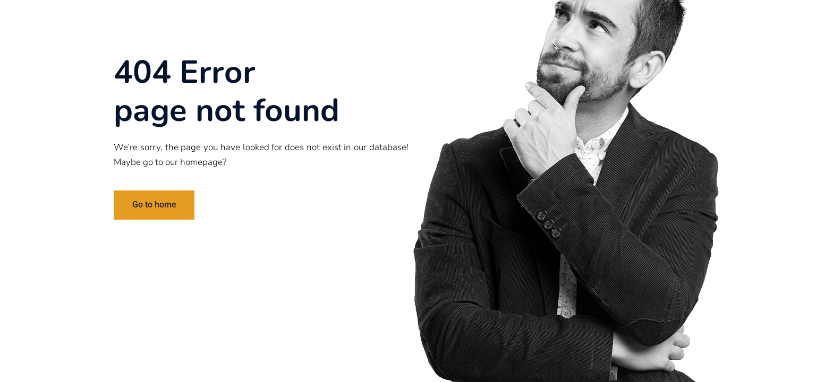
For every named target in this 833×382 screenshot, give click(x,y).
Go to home (154, 204)
